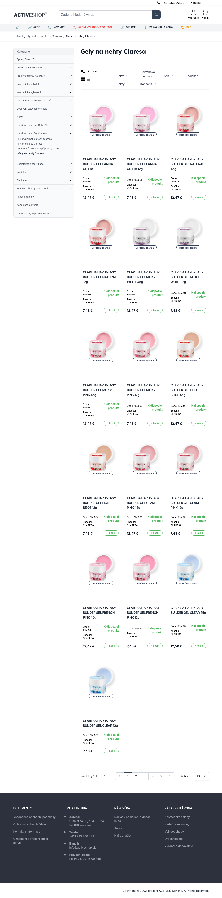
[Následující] (169, 776)
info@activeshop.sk (82, 847)
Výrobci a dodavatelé (179, 846)
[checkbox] (83, 79)
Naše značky (123, 835)
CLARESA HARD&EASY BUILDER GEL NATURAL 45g (187, 164)
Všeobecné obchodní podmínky (34, 817)
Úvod (19, 36)
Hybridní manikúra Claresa (44, 36)
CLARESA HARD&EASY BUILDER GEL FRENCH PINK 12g (143, 612)
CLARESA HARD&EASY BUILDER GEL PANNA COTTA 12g (143, 164)
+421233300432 (173, 2)
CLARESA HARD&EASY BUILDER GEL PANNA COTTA (99, 164)
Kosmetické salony (177, 817)
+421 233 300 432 (81, 836)
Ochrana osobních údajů (29, 824)
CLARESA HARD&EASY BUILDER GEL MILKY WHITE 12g (187, 277)
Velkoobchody (174, 831)
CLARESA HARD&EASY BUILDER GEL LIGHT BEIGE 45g (187, 390)
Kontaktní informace (26, 831)
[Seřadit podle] (101, 71)
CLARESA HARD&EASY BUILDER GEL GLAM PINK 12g (187, 503)
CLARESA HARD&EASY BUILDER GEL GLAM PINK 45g (143, 503)
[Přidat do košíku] (111, 197)
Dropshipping (174, 838)
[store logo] (30, 14)
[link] (119, 776)
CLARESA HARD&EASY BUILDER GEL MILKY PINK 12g (143, 390)
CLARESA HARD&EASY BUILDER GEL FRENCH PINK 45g (99, 612)
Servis (118, 828)
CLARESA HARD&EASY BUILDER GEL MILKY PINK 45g (99, 390)
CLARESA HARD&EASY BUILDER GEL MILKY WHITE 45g (143, 277)
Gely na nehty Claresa (80, 36)
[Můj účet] (193, 14)
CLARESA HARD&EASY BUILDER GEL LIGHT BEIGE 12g (99, 503)
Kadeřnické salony (177, 824)
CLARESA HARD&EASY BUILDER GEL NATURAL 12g (100, 277)
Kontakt (196, 2)
